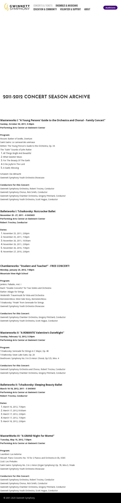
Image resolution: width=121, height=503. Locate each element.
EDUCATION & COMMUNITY (45, 9)
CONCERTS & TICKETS (42, 5)
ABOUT (87, 9)
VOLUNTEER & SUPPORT (70, 9)
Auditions (110, 7)
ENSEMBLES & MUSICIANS (67, 5)
